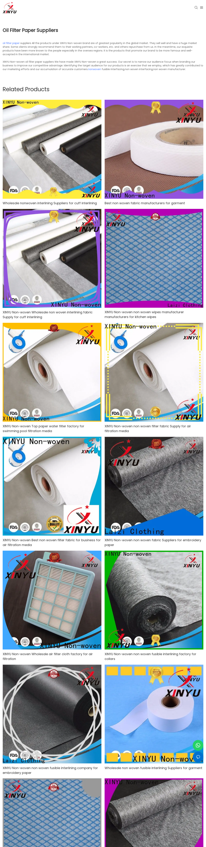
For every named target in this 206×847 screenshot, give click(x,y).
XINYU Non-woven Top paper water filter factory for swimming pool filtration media (43, 428)
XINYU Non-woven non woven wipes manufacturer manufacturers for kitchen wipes (144, 314)
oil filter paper (11, 43)
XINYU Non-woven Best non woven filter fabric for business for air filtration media (52, 542)
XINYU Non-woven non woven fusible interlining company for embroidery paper (50, 770)
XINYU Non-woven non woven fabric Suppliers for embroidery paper (153, 542)
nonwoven (94, 69)
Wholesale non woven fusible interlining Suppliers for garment (153, 768)
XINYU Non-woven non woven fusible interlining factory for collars (150, 656)
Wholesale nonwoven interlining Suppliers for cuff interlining (50, 203)
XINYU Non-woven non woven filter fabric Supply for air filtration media (148, 428)
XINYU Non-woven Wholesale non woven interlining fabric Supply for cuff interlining (48, 314)
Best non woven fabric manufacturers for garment (145, 203)
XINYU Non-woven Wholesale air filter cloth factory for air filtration (48, 656)
